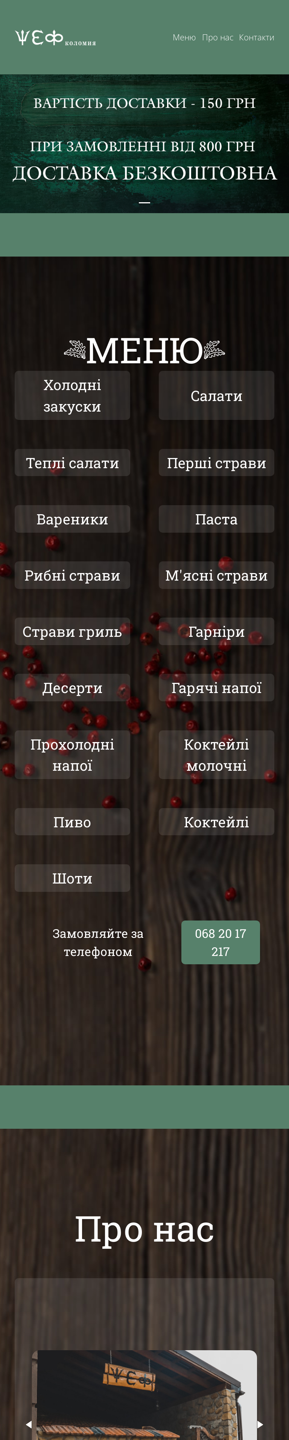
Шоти (72, 890)
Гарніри (216, 638)
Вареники (72, 523)
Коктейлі (217, 833)
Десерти (72, 695)
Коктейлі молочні (217, 763)
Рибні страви (72, 580)
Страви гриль (72, 638)
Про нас (217, 37)
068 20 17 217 (220, 955)
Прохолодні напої (72, 763)
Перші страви (216, 465)
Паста (216, 523)
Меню (184, 37)
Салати (216, 396)
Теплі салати (72, 465)
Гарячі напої (216, 695)
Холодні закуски (72, 396)
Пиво (72, 833)
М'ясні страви (217, 580)
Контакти (256, 37)
